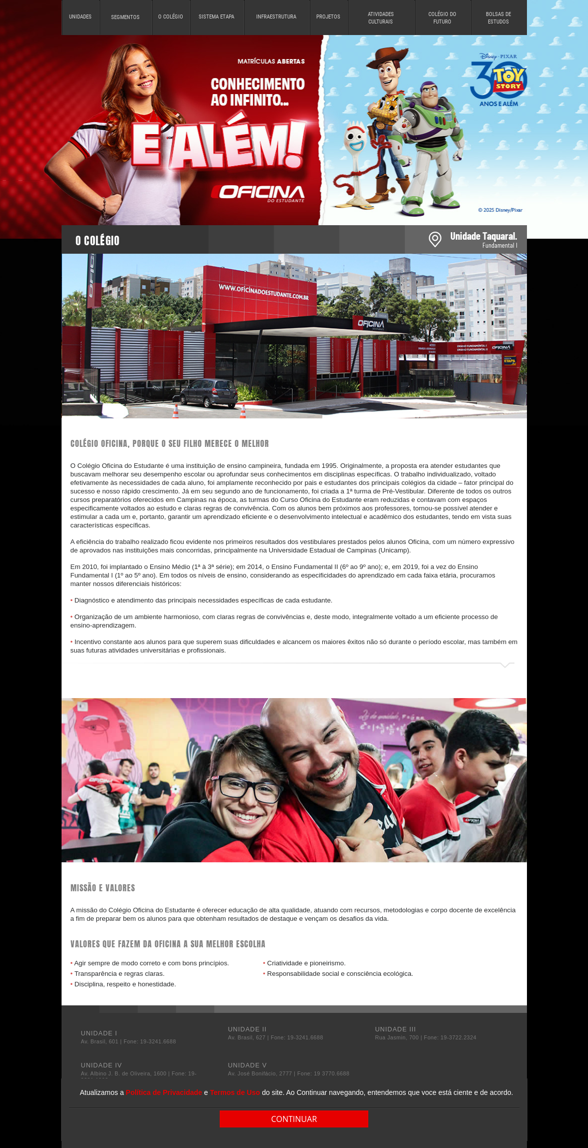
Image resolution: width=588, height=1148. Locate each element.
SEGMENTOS (125, 17)
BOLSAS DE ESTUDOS (498, 18)
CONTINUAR (294, 1118)
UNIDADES (80, 17)
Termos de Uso (235, 1092)
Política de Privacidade (164, 1092)
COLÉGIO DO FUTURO (442, 18)
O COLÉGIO (170, 17)
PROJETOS (328, 17)
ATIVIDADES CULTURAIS (381, 18)
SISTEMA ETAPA (216, 17)
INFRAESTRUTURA (276, 17)
